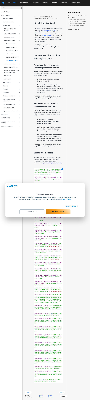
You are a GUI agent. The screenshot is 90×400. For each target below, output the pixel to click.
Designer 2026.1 (10, 15)
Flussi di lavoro (11, 79)
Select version (76, 2)
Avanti (62, 392)
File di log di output (11, 60)
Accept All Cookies (58, 211)
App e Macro (11, 82)
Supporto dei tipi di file (11, 96)
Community (54, 2)
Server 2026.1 (10, 114)
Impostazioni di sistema (12, 57)
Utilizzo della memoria (12, 54)
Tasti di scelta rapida (12, 64)
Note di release (5, 12)
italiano (63, 396)
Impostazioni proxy (11, 47)
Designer (41, 16)
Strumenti (11, 85)
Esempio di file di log (73, 29)
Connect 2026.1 (10, 117)
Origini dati (11, 92)
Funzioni (11, 89)
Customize (32, 211)
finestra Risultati (47, 36)
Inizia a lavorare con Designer (10, 29)
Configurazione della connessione (11, 100)
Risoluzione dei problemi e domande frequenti (11, 71)
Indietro (28, 392)
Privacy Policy (66, 199)
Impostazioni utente (12, 40)
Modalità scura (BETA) (12, 50)
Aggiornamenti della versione (11, 111)
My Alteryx (64, 2)
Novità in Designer (8, 18)
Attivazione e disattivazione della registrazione (77, 16)
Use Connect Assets (8, 107)
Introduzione (11, 25)
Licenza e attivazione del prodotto (10, 121)
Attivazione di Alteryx (12, 33)
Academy (45, 2)
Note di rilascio (24, 2)
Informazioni (7, 75)
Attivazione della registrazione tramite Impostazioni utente (77, 24)
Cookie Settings (71, 206)
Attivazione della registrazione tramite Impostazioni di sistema (77, 20)
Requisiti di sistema (8, 22)
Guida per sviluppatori (10, 126)
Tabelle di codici (10, 43)
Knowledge (35, 2)
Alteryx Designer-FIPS (11, 104)
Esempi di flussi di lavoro (11, 67)
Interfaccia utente (12, 37)
